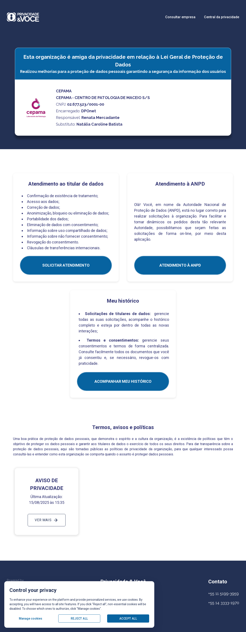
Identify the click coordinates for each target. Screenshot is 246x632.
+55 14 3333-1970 (223, 602)
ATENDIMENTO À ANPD (180, 265)
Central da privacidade (221, 17)
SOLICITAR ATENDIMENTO (66, 265)
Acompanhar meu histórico (123, 381)
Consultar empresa (180, 17)
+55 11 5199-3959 (223, 593)
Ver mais (46, 520)
